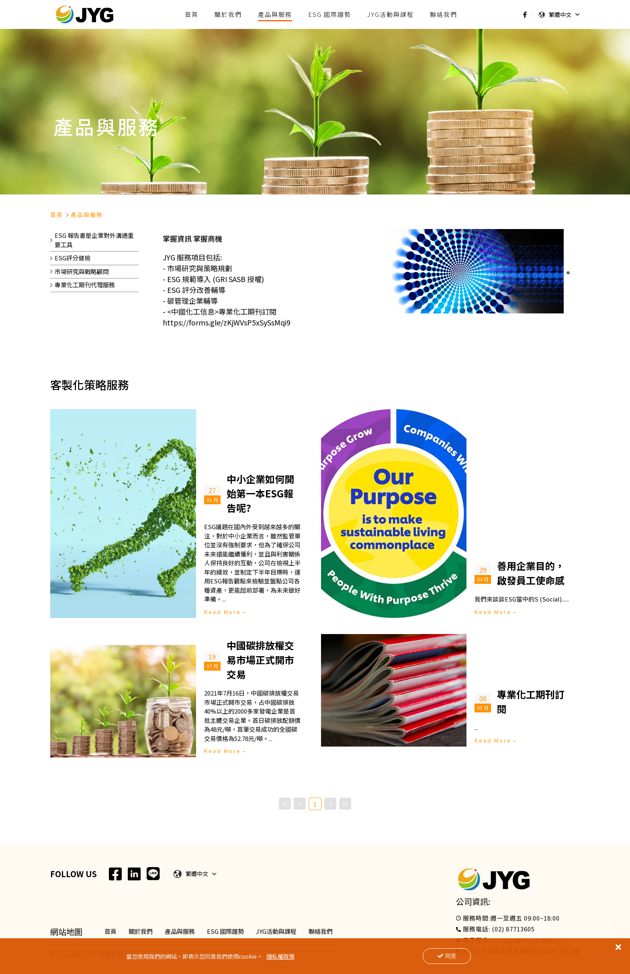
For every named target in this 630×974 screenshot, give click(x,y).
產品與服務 (87, 215)
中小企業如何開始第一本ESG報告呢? (260, 493)
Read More (222, 612)
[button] (568, 272)
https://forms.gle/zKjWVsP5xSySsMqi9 (226, 322)
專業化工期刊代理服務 (85, 284)
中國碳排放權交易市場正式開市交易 (260, 659)
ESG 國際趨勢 (225, 931)
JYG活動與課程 (276, 931)
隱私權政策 (280, 956)
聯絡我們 (321, 931)
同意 (447, 956)
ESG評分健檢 (72, 258)
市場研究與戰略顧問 (82, 271)
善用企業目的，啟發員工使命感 (531, 573)
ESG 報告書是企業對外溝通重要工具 (94, 240)
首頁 (56, 215)
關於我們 (141, 931)
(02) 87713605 (513, 929)
